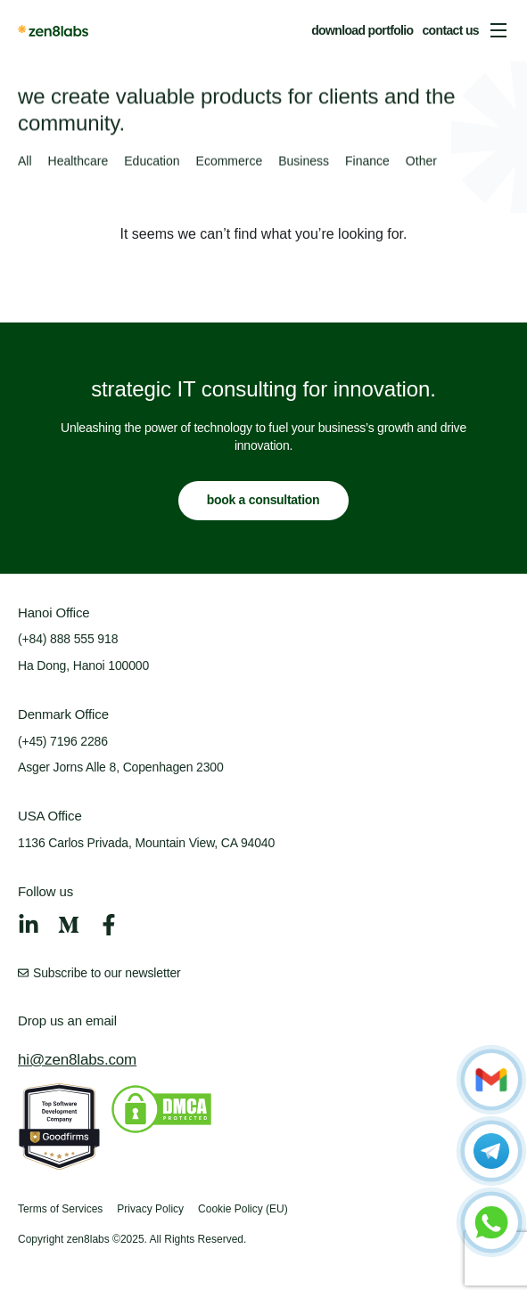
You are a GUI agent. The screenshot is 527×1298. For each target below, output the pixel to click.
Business (303, 162)
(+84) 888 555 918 (68, 639)
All (25, 162)
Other (421, 162)
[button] (498, 30)
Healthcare (78, 162)
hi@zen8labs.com (77, 1059)
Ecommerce (229, 162)
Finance (367, 162)
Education (151, 162)
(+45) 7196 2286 (63, 741)
